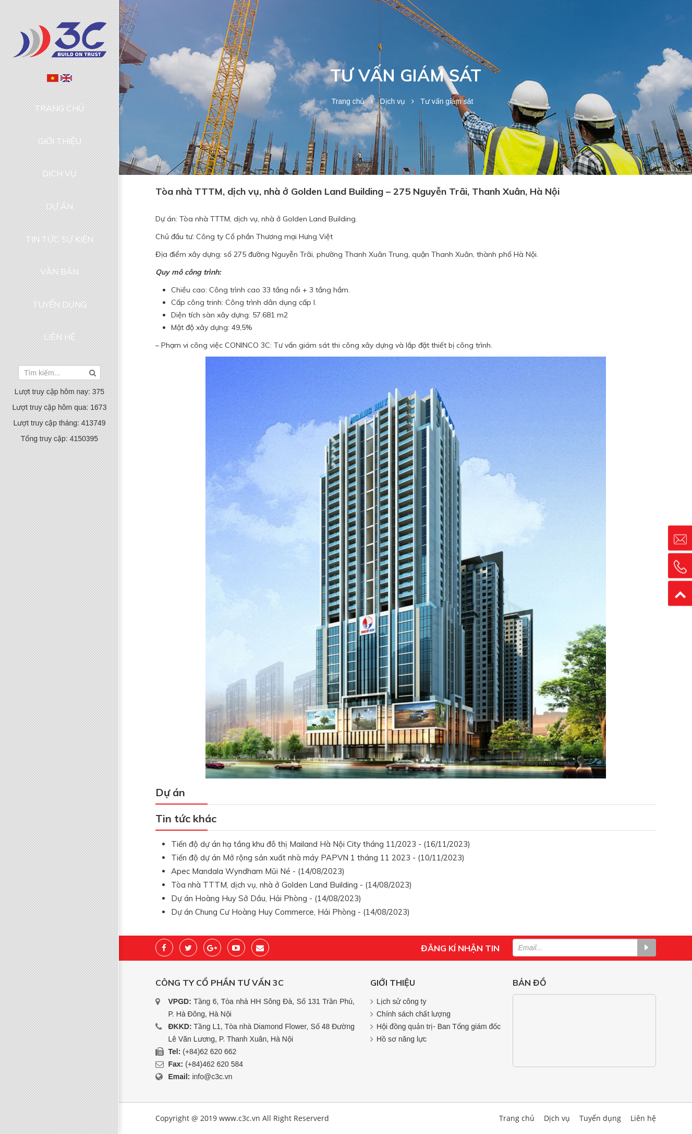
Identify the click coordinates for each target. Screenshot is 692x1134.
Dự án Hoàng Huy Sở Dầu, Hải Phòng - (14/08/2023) (266, 898)
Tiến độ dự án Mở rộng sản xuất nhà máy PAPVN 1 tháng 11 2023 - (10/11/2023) (318, 858)
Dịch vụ (59, 142)
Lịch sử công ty (402, 1001)
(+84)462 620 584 (214, 1064)
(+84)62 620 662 (209, 1051)
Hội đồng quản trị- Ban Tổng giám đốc (439, 1026)
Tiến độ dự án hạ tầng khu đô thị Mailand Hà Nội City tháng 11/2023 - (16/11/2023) (320, 844)
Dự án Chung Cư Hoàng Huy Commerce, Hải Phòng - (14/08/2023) (290, 912)
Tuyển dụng (59, 221)
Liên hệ (59, 241)
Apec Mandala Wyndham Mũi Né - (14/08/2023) (258, 871)
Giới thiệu (60, 121)
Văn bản (59, 201)
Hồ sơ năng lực (402, 1039)
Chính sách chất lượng (414, 1014)
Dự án (59, 162)
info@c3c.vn (212, 1076)
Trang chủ (59, 102)
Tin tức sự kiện (59, 181)
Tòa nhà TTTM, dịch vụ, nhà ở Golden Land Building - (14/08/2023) (291, 885)
